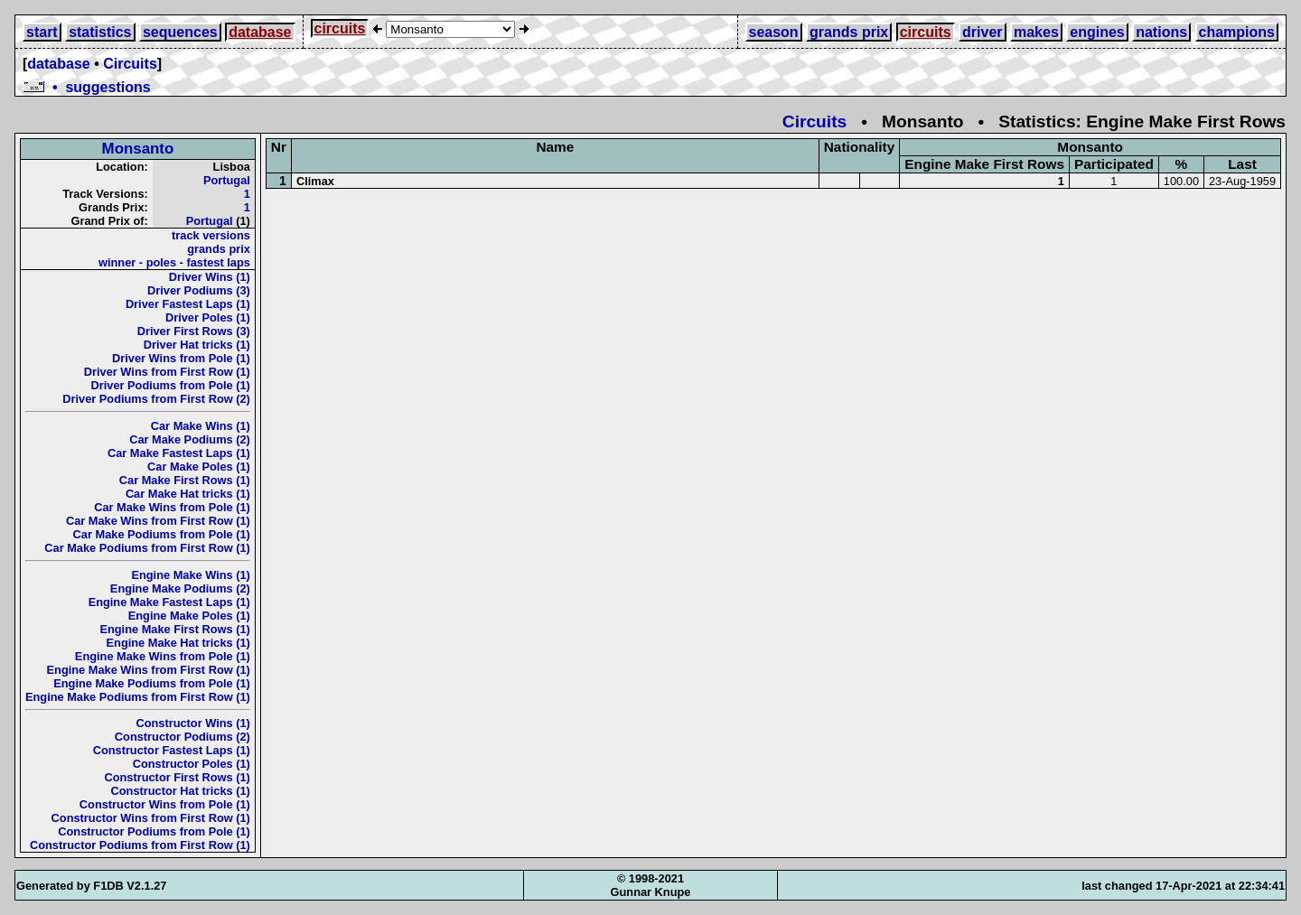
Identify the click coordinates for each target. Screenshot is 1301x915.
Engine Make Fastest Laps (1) (169, 602)
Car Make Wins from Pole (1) (172, 507)
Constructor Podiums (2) (182, 736)
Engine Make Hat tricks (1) (178, 642)
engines (1097, 32)
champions (1237, 32)
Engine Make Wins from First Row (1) (148, 670)
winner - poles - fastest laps (174, 262)
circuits (340, 28)
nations (1161, 32)
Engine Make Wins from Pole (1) (162, 656)
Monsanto (138, 148)
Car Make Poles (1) (198, 466)
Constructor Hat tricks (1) (180, 791)
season (774, 32)
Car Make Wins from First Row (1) (158, 521)
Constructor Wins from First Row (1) (150, 818)
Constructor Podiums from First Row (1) (140, 845)
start (42, 32)
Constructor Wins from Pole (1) (165, 804)
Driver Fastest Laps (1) (188, 304)
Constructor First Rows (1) (176, 777)
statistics (100, 32)
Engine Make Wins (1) (190, 575)
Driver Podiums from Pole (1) (170, 385)
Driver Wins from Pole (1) (181, 358)
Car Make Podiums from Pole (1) (161, 534)
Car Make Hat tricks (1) (188, 493)
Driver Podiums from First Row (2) (156, 399)
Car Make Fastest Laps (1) (179, 453)
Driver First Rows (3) (193, 331)
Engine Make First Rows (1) (174, 629)
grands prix (849, 32)
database (260, 32)
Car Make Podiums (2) (189, 439)
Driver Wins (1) (209, 277)
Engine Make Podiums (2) (180, 588)
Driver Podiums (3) (198, 290)
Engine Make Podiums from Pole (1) (151, 683)
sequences (180, 32)
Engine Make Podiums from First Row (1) (137, 697)
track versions (211, 235)
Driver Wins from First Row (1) (167, 371)
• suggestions (87, 87)
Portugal (226, 180)
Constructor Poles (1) (191, 763)
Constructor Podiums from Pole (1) (154, 831)
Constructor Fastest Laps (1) (171, 750)
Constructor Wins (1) (192, 723)
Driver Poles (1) (207, 317)
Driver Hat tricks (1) (197, 344)
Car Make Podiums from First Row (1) (147, 548)
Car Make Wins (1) (200, 426)
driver (982, 32)
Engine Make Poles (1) (189, 615)
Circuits (130, 63)
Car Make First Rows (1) (184, 480)
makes (1036, 32)
